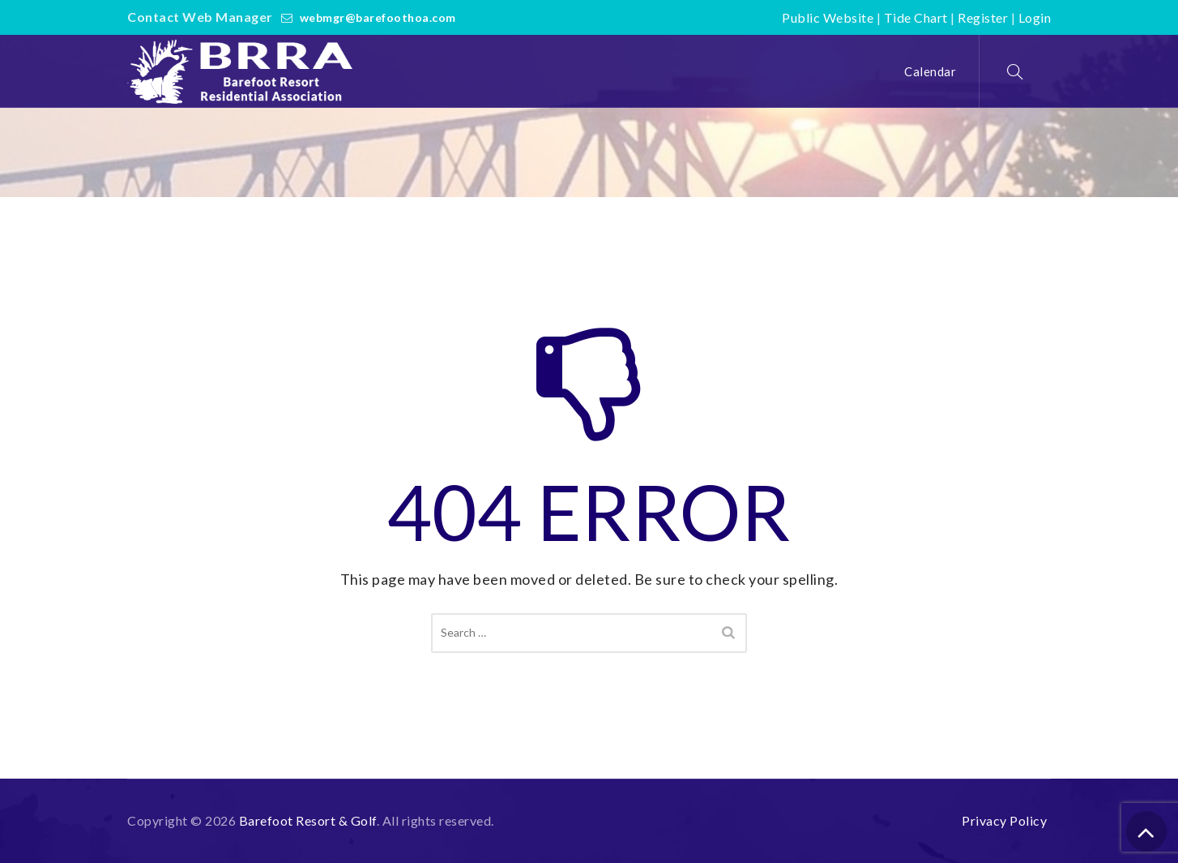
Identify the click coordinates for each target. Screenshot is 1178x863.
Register (983, 17)
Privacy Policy (1004, 820)
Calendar (930, 71)
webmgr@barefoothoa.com (378, 17)
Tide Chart (916, 17)
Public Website (827, 17)
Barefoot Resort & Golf (308, 820)
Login (1035, 17)
